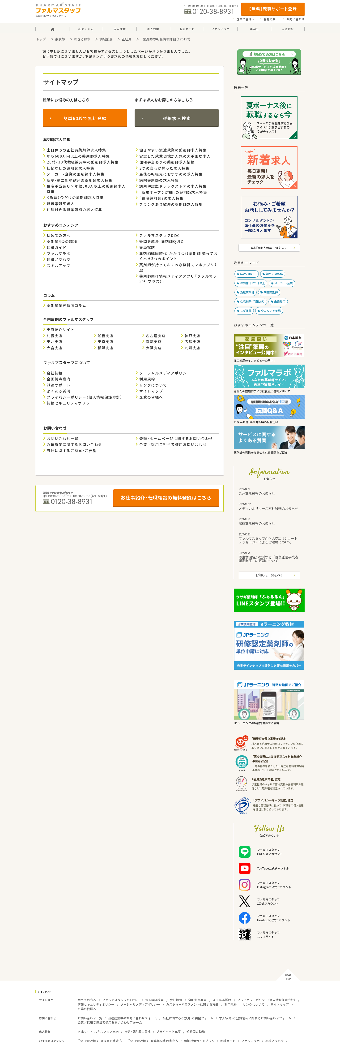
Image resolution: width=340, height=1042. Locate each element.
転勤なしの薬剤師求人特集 (70, 168)
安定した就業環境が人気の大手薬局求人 (175, 156)
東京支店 (106, 341)
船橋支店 (106, 335)
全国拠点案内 (59, 379)
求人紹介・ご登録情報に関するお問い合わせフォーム (255, 1018)
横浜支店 (106, 347)
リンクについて (153, 385)
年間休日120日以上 (252, 283)
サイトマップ (151, 391)
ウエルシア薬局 (271, 311)
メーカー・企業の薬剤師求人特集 (76, 174)
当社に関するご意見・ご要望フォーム (188, 1018)
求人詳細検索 (154, 1000)
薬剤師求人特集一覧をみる (269, 247)
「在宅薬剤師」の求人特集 (161, 198)
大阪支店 (154, 347)
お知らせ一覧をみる (269, 575)
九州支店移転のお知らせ (269, 492)
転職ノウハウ (59, 259)
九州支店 (192, 347)
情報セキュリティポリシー (70, 403)
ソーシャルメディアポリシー (165, 373)
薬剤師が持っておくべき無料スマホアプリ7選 (178, 267)
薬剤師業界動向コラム (66, 305)
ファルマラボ (59, 253)
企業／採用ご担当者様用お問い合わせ (173, 444)
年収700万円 (248, 274)
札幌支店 (55, 335)
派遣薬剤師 (247, 292)
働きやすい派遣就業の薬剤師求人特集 (173, 150)
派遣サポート (59, 385)
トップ (41, 39)
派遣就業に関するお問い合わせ (74, 444)
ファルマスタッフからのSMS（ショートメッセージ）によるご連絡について (269, 539)
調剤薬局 (106, 39)
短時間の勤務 (196, 1031)
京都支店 (154, 341)
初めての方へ (59, 235)
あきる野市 (82, 39)
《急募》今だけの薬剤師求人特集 (75, 197)
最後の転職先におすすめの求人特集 (171, 174)
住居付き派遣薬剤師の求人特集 (74, 209)
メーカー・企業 (283, 283)
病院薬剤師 (271, 292)
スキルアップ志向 (106, 1031)
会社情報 (55, 373)
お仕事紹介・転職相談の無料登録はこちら (166, 497)
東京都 (60, 39)
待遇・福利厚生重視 (137, 1031)
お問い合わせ (295, 19)
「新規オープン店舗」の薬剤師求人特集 (173, 192)
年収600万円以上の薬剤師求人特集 (78, 156)
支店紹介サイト (61, 329)
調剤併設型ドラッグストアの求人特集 (173, 186)
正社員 (127, 39)
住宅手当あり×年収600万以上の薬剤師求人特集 (86, 189)
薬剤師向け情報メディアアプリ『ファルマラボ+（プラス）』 (178, 279)
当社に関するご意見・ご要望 (72, 450)
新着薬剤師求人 (61, 203)
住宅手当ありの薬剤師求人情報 (167, 162)
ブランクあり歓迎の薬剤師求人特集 (171, 204)
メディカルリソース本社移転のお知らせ (269, 507)
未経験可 (279, 301)
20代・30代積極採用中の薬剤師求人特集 (83, 162)
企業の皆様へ (246, 19)
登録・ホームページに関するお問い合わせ (176, 438)
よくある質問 (59, 391)
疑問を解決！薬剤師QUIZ (161, 241)
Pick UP (83, 1031)
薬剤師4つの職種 (62, 241)
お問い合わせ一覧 (62, 438)
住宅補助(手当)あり (252, 301)
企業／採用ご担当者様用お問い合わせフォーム (110, 1022)
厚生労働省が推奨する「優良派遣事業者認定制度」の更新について (269, 558)
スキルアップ (59, 265)
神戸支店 (192, 335)
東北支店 (55, 341)
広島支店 (192, 341)
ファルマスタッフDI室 (159, 235)
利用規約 (147, 379)
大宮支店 (55, 347)
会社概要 (270, 19)
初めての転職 (274, 274)
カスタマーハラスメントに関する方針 (192, 1004)
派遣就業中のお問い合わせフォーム (132, 1018)
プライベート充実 (168, 1031)
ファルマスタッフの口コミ (120, 1000)
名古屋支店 (156, 335)
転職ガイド (57, 247)
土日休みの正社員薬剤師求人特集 (76, 150)
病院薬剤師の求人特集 (159, 180)
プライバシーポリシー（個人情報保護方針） (84, 397)
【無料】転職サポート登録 (273, 9)
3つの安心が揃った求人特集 (164, 168)
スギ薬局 (245, 311)
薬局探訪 (147, 247)
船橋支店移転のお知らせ (269, 522)
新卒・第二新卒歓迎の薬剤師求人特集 (80, 180)
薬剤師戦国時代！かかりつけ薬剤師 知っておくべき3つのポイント (178, 256)
